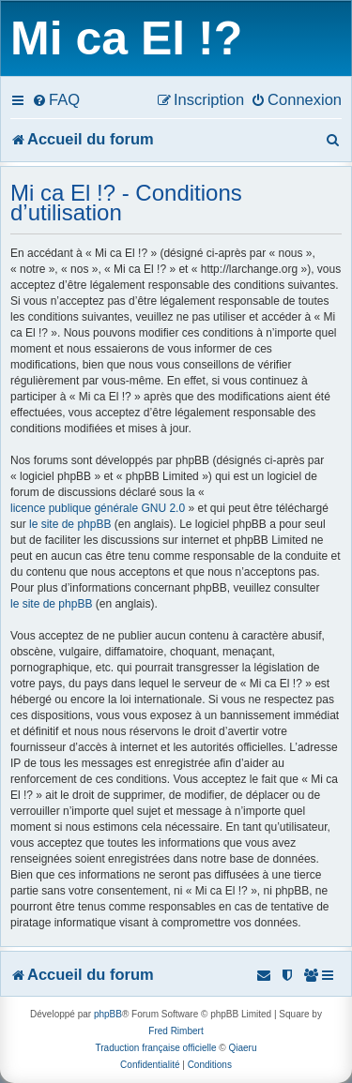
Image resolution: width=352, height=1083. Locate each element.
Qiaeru (242, 1048)
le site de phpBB (70, 524)
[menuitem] (56, 99)
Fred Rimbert (175, 1031)
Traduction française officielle (156, 1048)
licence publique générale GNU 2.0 (97, 508)
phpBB (108, 1014)
